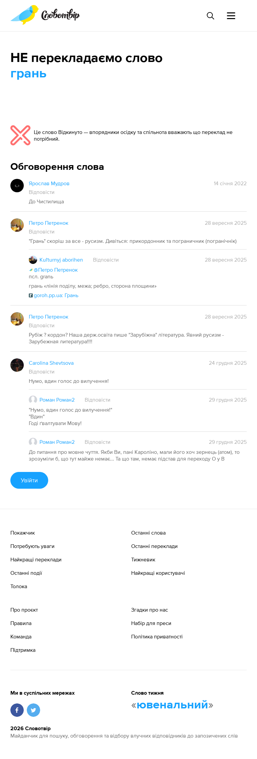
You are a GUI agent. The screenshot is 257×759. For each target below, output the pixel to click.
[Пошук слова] (210, 16)
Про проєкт (24, 610)
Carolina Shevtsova (51, 363)
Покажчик (22, 533)
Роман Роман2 (57, 400)
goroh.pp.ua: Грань (53, 295)
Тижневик (143, 559)
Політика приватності (157, 636)
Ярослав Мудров (49, 183)
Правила (20, 623)
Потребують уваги (32, 546)
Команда (20, 636)
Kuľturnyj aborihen (61, 260)
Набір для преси (151, 623)
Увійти (29, 480)
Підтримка (22, 650)
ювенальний (172, 705)
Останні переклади (154, 546)
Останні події (26, 573)
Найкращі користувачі (158, 573)
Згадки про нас (149, 610)
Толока (18, 586)
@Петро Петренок (53, 270)
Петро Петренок (48, 223)
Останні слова (148, 533)
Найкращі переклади (36, 559)
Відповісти (42, 192)
